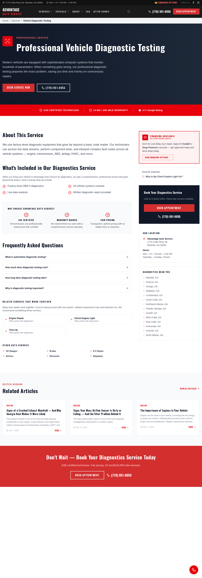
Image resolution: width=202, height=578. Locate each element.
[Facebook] (193, 2)
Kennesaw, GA (152, 326)
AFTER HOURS (101, 11)
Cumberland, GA (152, 295)
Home (5, 20)
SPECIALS (62, 11)
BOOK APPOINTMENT (186, 11)
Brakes (51, 350)
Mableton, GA (151, 291)
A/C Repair (97, 350)
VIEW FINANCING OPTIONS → (158, 157)
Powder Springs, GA (154, 308)
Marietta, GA (150, 277)
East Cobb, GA (152, 322)
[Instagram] (198, 2)
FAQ (88, 11)
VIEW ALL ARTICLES (189, 388)
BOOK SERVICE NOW (18, 87)
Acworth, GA (150, 330)
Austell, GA (150, 313)
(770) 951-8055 (160, 11)
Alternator (53, 356)
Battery (8, 356)
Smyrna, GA (150, 282)
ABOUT (77, 11)
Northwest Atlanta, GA (155, 304)
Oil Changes (10, 350)
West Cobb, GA (152, 317)
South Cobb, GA (152, 299)
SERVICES (45, 11)
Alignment (96, 356)
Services (16, 20)
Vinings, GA (150, 286)
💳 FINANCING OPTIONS (166, 2)
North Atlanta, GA (153, 335)
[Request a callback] (193, 569)
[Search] (128, 11)
